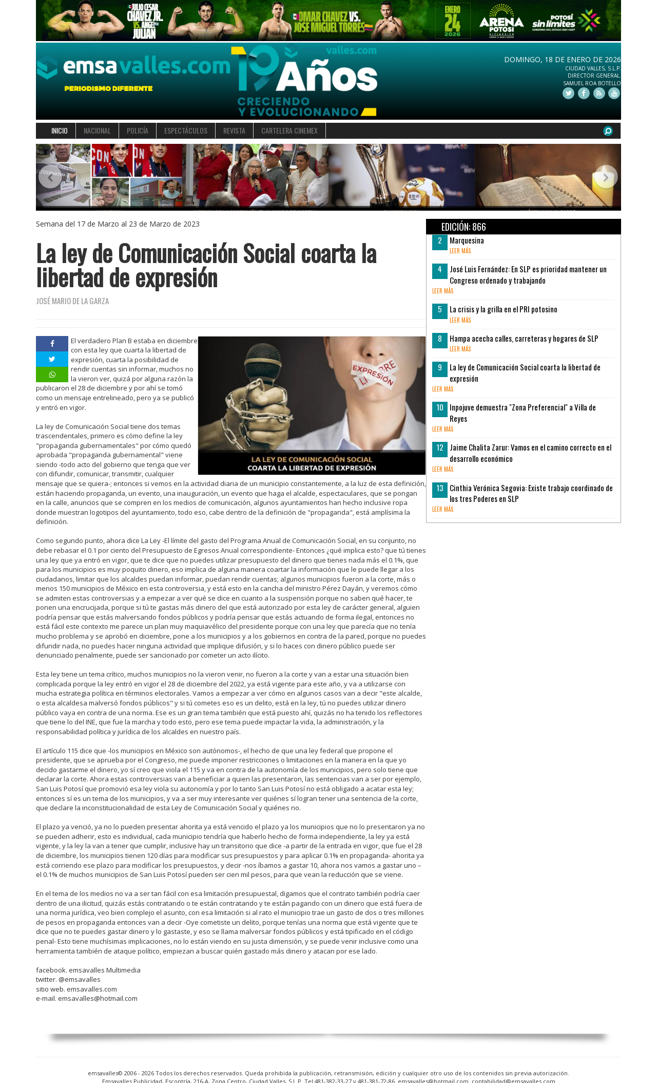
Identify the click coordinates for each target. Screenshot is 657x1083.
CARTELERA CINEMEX (289, 130)
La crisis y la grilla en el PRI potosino (503, 308)
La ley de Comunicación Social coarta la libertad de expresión (525, 372)
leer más (460, 251)
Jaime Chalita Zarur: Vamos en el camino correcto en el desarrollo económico (530, 452)
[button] (50, 177)
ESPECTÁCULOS (185, 130)
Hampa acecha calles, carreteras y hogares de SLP (524, 338)
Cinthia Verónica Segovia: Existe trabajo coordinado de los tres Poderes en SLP (531, 493)
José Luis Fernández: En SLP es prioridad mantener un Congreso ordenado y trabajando (528, 274)
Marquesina (467, 240)
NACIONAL (97, 130)
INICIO (59, 130)
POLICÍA (137, 130)
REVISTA (234, 130)
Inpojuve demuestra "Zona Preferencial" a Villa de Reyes (523, 412)
